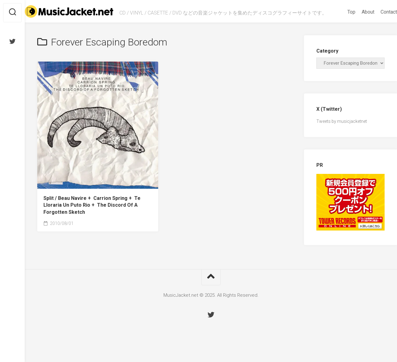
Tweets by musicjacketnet (341, 136)
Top (339, 28)
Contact (376, 28)
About (355, 28)
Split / (92, 220)
